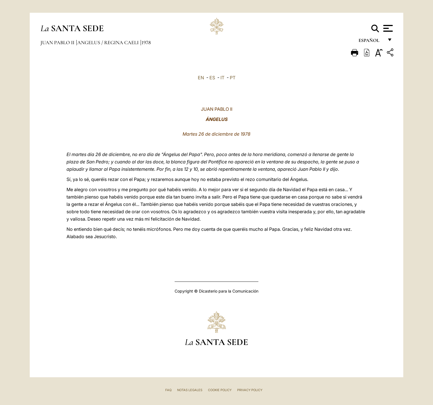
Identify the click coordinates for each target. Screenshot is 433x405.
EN (201, 77)
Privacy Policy (249, 390)
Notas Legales (189, 390)
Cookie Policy (219, 390)
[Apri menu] (387, 28)
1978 (146, 42)
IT (222, 77)
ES (212, 77)
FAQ (168, 390)
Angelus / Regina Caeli (108, 42)
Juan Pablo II (58, 42)
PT (232, 77)
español (371, 41)
